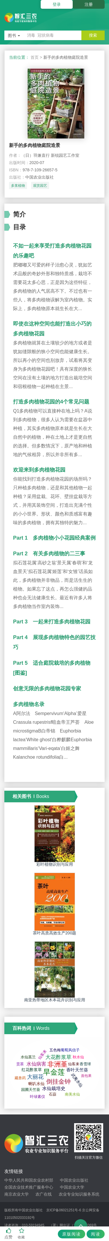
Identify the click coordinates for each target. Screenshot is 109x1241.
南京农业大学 (16, 1194)
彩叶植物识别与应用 (54, 864)
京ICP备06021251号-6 (63, 1210)
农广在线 (43, 1194)
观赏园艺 (40, 186)
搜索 (93, 35)
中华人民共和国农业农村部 (28, 1180)
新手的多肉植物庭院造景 (34, 145)
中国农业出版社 (74, 1180)
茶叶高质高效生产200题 (54, 933)
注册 (89, 4)
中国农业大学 (72, 1187)
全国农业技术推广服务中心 (28, 1187)
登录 (57, 4)
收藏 (22, 1233)
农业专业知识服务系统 (79, 1194)
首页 (35, 57)
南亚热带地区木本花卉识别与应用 (54, 1000)
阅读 (95, 1234)
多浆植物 (18, 186)
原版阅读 (71, 1234)
